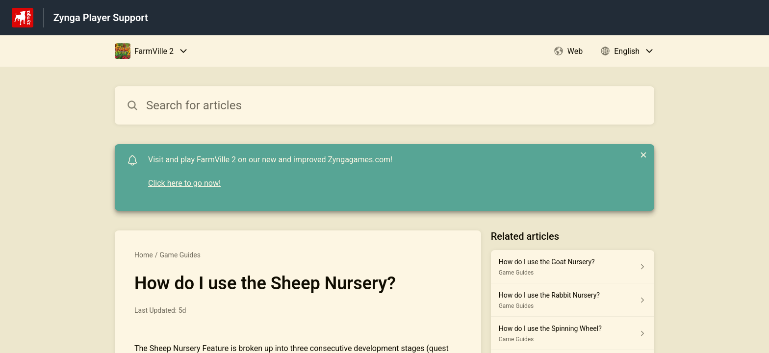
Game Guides (180, 255)
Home (143, 255)
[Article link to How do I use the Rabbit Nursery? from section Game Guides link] (572, 300)
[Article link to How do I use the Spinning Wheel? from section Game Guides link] (572, 333)
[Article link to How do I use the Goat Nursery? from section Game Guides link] (572, 266)
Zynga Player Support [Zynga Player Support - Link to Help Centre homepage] (100, 18)
